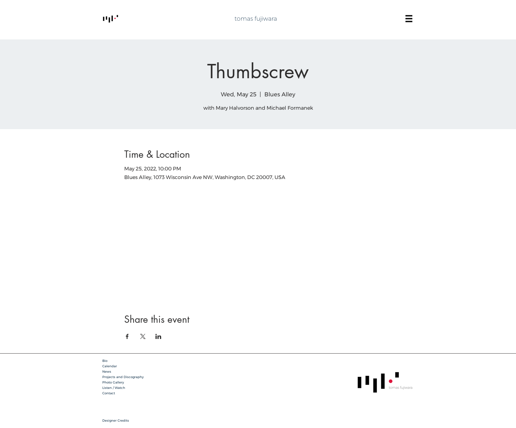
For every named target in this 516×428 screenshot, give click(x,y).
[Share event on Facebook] (127, 336)
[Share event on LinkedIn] (158, 336)
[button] (409, 19)
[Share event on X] (143, 336)
